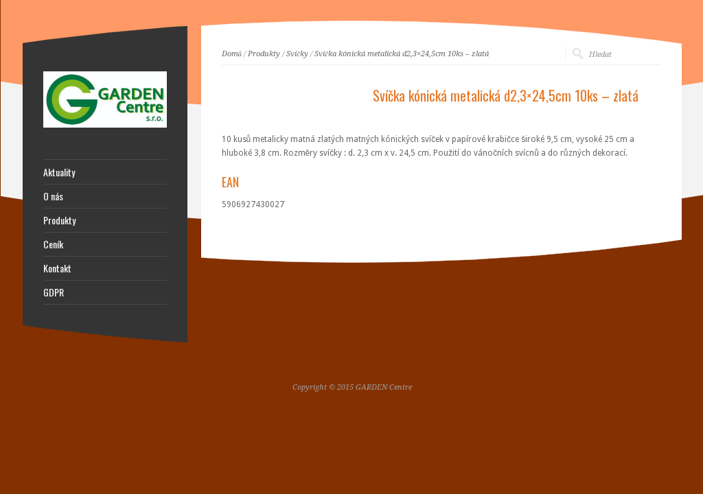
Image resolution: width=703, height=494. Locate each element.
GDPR (53, 292)
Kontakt (57, 268)
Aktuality (59, 172)
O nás (53, 196)
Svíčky (297, 53)
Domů (232, 53)
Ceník (53, 244)
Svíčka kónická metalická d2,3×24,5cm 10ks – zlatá (401, 53)
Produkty (264, 53)
